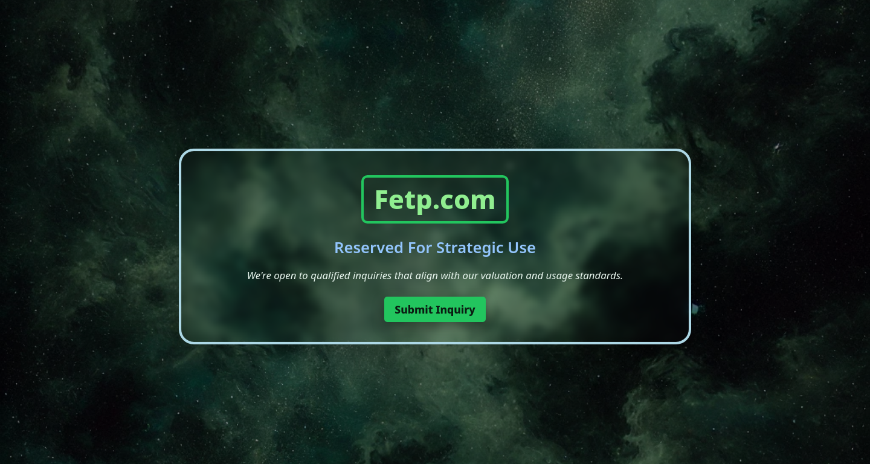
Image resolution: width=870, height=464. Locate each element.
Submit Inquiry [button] (435, 309)
